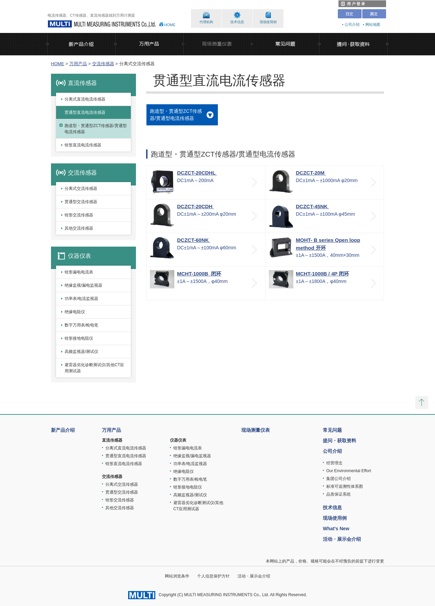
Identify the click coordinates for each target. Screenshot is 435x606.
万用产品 (78, 63)
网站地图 (372, 24)
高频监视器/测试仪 (81, 351)
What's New (336, 528)
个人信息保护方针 (213, 576)
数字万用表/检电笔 (81, 325)
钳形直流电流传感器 (83, 145)
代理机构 (206, 22)
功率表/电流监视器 (81, 298)
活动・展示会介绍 (342, 539)
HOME (169, 25)
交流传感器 (103, 63)
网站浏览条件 (177, 576)
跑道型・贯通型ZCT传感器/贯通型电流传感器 (96, 128)
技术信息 (237, 22)
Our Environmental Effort (348, 470)
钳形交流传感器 (79, 215)
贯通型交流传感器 (81, 201)
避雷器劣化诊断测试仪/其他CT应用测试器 (94, 367)
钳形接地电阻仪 (79, 338)
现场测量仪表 (255, 430)
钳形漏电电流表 (79, 272)
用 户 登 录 (353, 4)
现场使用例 (268, 22)
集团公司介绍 (338, 478)
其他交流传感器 (79, 228)
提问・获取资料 (339, 440)
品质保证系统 (338, 494)
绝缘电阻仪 (75, 311)
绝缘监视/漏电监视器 (83, 285)
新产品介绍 (63, 430)
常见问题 (332, 430)
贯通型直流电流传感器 (85, 112)
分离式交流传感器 (81, 188)
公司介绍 (352, 24)
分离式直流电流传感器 (85, 99)
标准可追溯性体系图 (344, 486)
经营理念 (334, 463)
